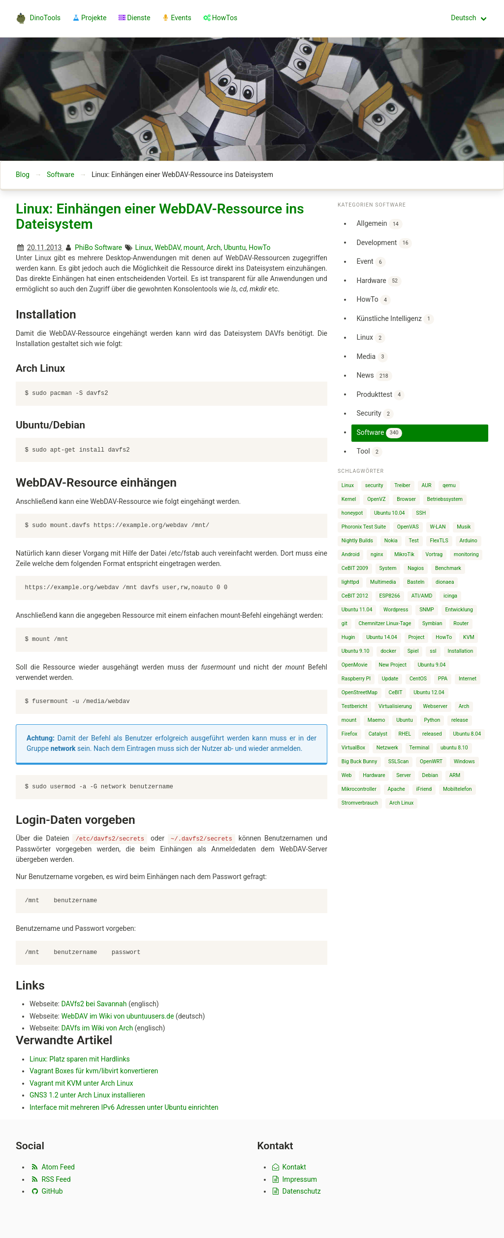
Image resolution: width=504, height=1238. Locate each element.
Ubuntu (234, 247)
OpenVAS (408, 527)
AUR (426, 485)
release (459, 720)
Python (432, 720)
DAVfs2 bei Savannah (93, 1004)
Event (370, 262)
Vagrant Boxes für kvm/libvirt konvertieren (94, 1071)
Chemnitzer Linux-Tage (385, 623)
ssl (433, 651)
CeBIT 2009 (355, 568)
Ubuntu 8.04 (467, 734)
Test (414, 540)
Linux (143, 247)
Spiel (413, 651)
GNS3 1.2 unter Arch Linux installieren (87, 1095)
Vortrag (434, 554)
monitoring (466, 554)
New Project (392, 665)
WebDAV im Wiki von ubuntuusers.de (117, 1016)
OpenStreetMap (360, 692)
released (432, 734)
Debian (430, 775)
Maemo (376, 720)
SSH (421, 513)
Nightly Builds (357, 540)
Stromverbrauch (360, 803)
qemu (449, 485)
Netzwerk (387, 747)
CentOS (418, 678)
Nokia (391, 540)
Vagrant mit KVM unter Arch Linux (81, 1083)
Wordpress (395, 609)
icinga (450, 596)
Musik (464, 527)
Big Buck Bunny (359, 761)
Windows (464, 761)
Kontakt (288, 1167)
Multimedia (383, 582)
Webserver (435, 706)
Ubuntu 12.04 (428, 692)
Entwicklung (459, 609)
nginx (377, 554)
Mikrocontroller (359, 789)
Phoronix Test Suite (364, 527)
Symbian (432, 623)
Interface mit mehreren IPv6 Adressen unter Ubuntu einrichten (124, 1107)
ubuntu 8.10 (454, 747)
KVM (468, 637)
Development (384, 243)
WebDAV (167, 247)
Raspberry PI (356, 678)
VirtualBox (353, 747)
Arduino (468, 540)
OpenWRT (431, 761)
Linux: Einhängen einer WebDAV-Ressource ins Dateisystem (160, 217)
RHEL (405, 734)
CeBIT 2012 (355, 596)
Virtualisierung (395, 706)
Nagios (416, 568)
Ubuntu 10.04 (389, 513)
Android (351, 554)
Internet (467, 678)
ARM (455, 775)
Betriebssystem (445, 499)
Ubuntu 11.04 (357, 609)
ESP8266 (389, 596)
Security (374, 414)
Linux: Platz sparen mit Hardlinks (80, 1058)
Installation (460, 651)
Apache (396, 789)
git (344, 623)
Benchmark (448, 568)
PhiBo (84, 247)
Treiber (402, 485)
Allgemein (379, 224)
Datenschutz (296, 1191)
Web (347, 775)
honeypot (352, 513)
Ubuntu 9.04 (432, 665)
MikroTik (404, 554)
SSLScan (398, 761)
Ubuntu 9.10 (356, 651)
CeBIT (396, 692)
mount (193, 247)
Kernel (349, 499)
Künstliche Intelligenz (395, 319)
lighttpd (350, 582)
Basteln (415, 582)
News (374, 376)
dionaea (445, 582)
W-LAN (437, 527)
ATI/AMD (422, 596)
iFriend (424, 789)
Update (390, 678)
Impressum (294, 1179)
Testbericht (354, 706)
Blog (23, 174)
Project (416, 637)
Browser (406, 499)
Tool (369, 452)
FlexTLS (439, 540)
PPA (442, 678)
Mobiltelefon (457, 789)
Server (403, 775)
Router (461, 623)
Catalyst (378, 734)
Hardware (378, 281)
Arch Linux (401, 803)
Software (60, 174)
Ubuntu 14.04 (381, 637)
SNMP (426, 609)
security (374, 485)
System (388, 568)
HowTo (259, 247)
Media (372, 357)
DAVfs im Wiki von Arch (97, 1028)
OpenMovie (355, 665)
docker (388, 651)
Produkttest (380, 395)
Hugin (348, 637)
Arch (213, 247)
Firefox (349, 734)
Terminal (420, 747)
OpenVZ (376, 499)
